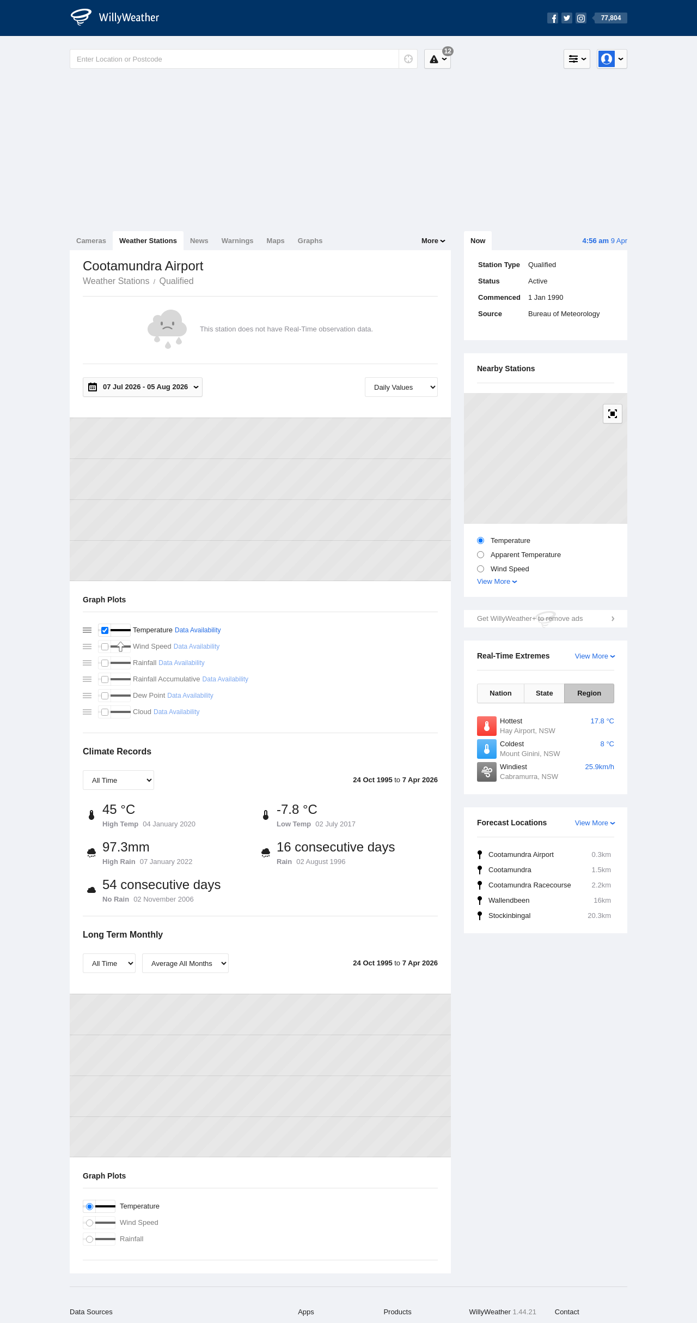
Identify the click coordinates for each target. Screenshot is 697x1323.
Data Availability (198, 630)
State (544, 693)
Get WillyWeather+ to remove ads (530, 618)
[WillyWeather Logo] (121, 18)
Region (589, 693)
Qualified (176, 281)
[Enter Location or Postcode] (244, 59)
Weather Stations (148, 241)
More (429, 241)
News (199, 241)
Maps (276, 241)
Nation (500, 693)
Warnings (238, 241)
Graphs (310, 241)
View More (493, 581)
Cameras (91, 241)
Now (477, 241)
